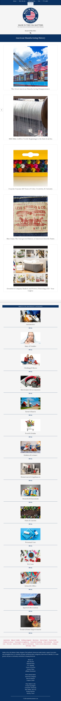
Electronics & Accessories (30, 390)
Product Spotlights (30, 685)
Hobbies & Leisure (30, 455)
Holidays (54, 644)
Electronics (36, 640)
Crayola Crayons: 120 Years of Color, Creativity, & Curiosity (30, 189)
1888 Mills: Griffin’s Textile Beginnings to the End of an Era (30, 139)
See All (30, 328)
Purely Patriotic (30, 691)
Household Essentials (30, 499)
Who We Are (30, 661)
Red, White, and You (30, 689)
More (34, 646)
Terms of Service (30, 667)
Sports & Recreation (30, 608)
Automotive (30, 324)
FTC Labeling (30, 665)
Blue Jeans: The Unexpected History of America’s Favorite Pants (30, 239)
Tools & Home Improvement (30, 629)
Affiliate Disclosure (30, 671)
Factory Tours (30, 693)
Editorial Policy (30, 663)
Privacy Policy (30, 669)
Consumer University (30, 687)
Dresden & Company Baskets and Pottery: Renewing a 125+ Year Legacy (30, 290)
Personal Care (30, 542)
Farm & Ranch (30, 412)
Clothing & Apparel (26, 640)
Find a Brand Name (30, 674)
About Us (30, 659)
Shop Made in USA (30, 684)
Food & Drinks (30, 433)
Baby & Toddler (30, 346)
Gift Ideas (28, 646)
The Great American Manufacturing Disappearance (30, 89)
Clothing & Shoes (30, 368)
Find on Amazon (30, 678)
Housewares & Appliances (30, 477)
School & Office (30, 586)
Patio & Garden (30, 521)
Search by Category (30, 676)
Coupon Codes (30, 680)
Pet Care (30, 564)
